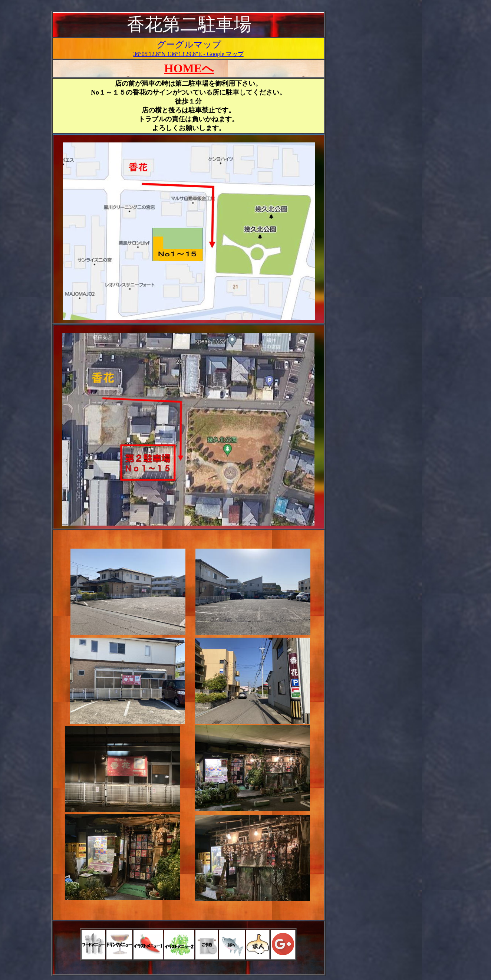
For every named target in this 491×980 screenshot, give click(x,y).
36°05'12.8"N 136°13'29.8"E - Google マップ (188, 54)
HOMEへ (189, 68)
